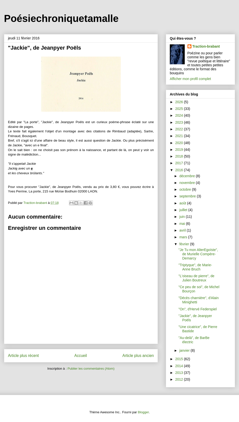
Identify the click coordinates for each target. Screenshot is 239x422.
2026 (179, 102)
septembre (188, 196)
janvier (184, 350)
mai (182, 224)
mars (183, 237)
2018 (179, 156)
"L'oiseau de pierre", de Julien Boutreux (196, 278)
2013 (179, 373)
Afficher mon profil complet (190, 79)
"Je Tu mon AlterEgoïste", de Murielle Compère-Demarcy (198, 254)
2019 (179, 150)
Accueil (80, 355)
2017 (179, 163)
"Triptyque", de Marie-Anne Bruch (195, 267)
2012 (179, 379)
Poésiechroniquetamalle (61, 18)
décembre (187, 176)
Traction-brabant (206, 46)
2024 (179, 115)
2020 (179, 143)
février (184, 244)
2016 (179, 170)
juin (182, 217)
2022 (179, 129)
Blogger (143, 412)
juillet (183, 210)
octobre (185, 189)
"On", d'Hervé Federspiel (198, 309)
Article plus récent (23, 355)
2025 (179, 109)
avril (183, 230)
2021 (179, 136)
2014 (179, 366)
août (183, 203)
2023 (179, 122)
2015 (179, 359)
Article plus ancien (138, 355)
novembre (187, 183)
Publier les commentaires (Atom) (91, 368)
